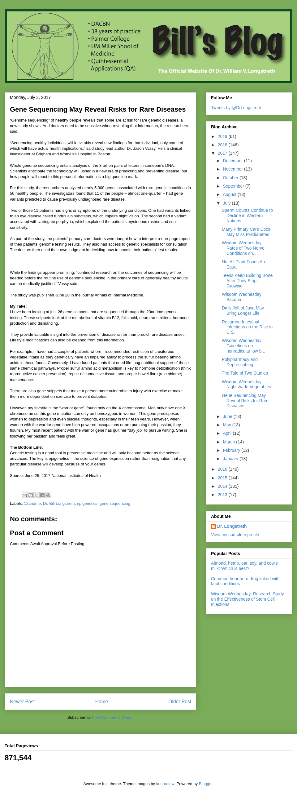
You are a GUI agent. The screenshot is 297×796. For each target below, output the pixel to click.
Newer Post (22, 701)
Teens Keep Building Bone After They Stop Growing (247, 280)
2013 (223, 494)
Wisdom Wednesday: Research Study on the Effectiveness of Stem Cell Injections (247, 599)
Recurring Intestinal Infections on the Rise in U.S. (247, 327)
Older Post (179, 701)
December (233, 160)
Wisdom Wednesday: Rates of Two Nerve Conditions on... (243, 248)
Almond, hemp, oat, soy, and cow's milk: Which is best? (244, 566)
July (227, 203)
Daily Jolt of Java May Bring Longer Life (243, 310)
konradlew (165, 783)
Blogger (206, 783)
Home (101, 701)
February (232, 450)
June (228, 416)
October (231, 177)
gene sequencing (115, 503)
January (231, 458)
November (233, 169)
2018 (223, 144)
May (227, 424)
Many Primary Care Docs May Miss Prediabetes (246, 232)
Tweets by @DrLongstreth (236, 107)
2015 (223, 477)
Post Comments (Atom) (113, 717)
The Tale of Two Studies (245, 373)
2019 (223, 136)
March (229, 441)
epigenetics (87, 503)
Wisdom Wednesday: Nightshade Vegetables (246, 384)
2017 (223, 153)
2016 (223, 469)
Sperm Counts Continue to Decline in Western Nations (247, 215)
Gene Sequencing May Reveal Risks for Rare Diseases (245, 400)
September (234, 186)
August (230, 194)
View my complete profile (235, 534)
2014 (223, 486)
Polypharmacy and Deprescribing (240, 362)
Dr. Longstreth (232, 526)
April (228, 433)
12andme (32, 503)
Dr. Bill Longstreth (59, 503)
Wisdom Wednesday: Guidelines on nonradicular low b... (243, 346)
